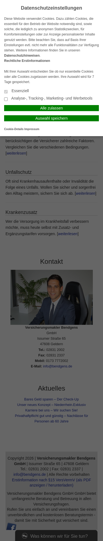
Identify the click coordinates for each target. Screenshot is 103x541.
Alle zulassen (51, 108)
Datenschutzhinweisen (22, 55)
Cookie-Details (14, 129)
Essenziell (16, 91)
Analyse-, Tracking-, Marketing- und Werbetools (48, 98)
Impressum (31, 129)
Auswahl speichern (51, 118)
